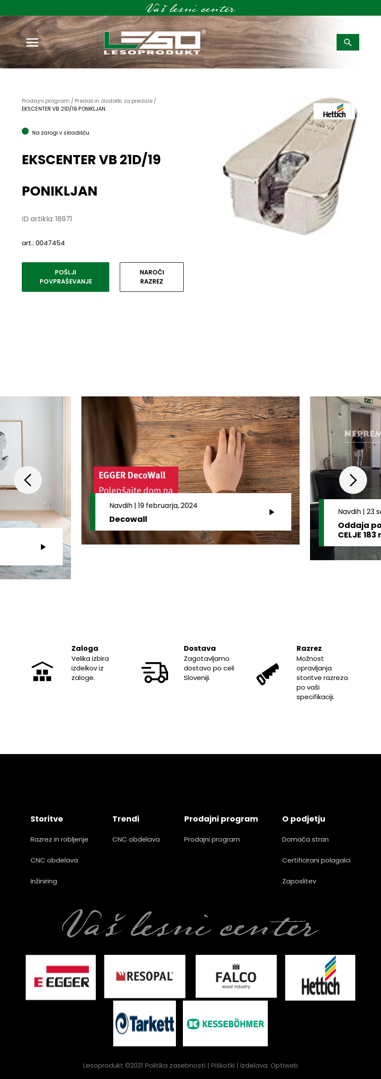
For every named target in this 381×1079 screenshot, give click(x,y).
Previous (28, 480)
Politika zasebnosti (175, 1065)
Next (353, 480)
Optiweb (284, 1065)
